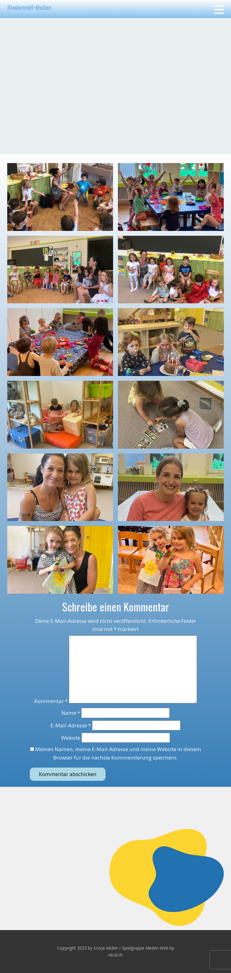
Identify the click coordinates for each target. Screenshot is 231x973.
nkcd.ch (115, 955)
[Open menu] (219, 10)
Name (70, 712)
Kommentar (51, 701)
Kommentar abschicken (68, 774)
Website (70, 737)
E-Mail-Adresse (71, 725)
